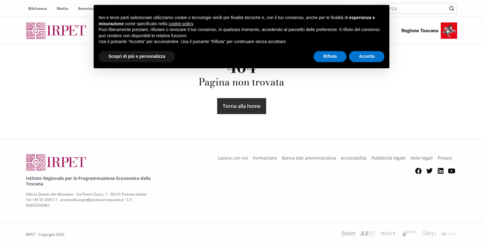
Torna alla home (242, 106)
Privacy (445, 158)
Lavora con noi (233, 158)
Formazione (265, 158)
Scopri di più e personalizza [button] (136, 56)
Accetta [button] (367, 56)
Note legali (422, 158)
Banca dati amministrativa (309, 158)
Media (62, 8)
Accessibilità (354, 158)
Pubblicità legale (388, 158)
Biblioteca (37, 8)
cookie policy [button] (180, 23)
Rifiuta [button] (330, 56)
